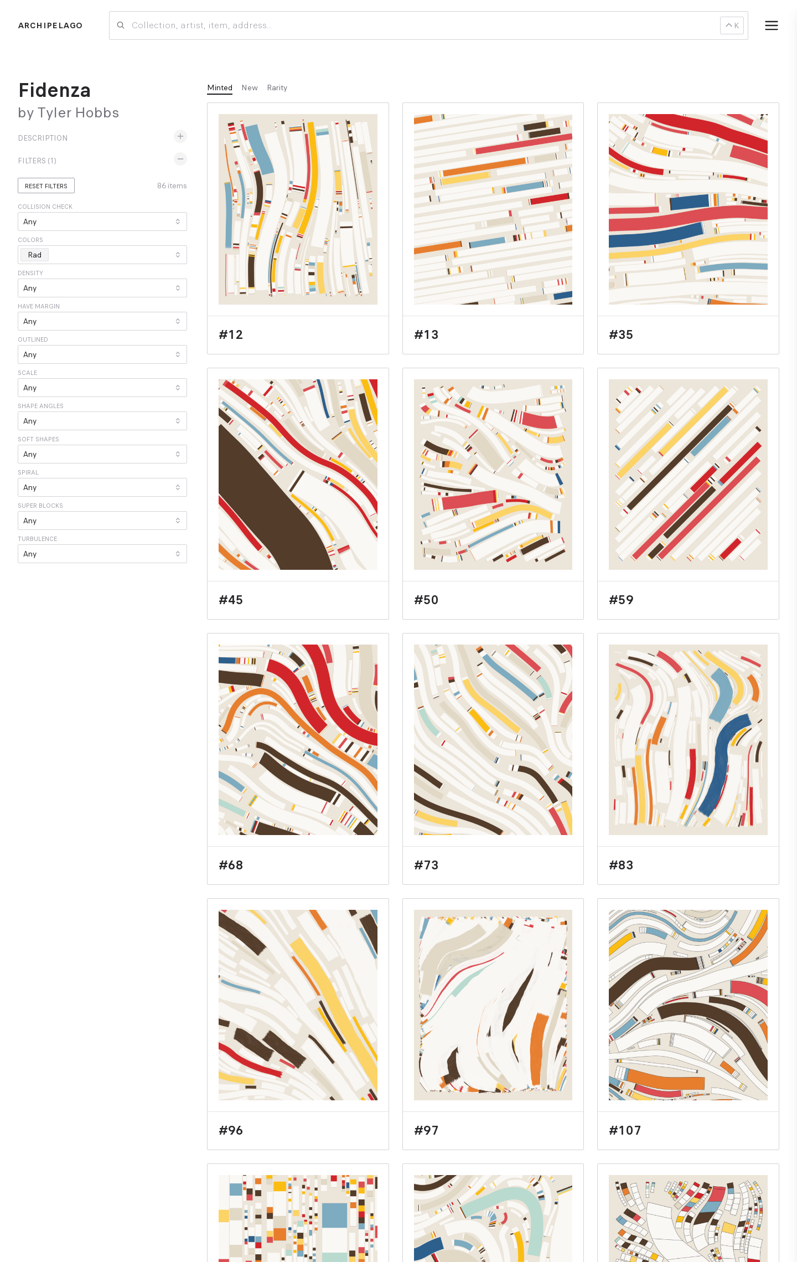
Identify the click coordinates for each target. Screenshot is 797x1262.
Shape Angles (41, 405)
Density (30, 273)
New (249, 87)
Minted (219, 87)
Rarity (277, 87)
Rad (38, 254)
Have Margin (39, 306)
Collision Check (45, 206)
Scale (27, 372)
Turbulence (37, 538)
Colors (30, 239)
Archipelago (50, 25)
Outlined (33, 339)
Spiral (28, 472)
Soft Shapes (38, 439)
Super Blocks (40, 505)
